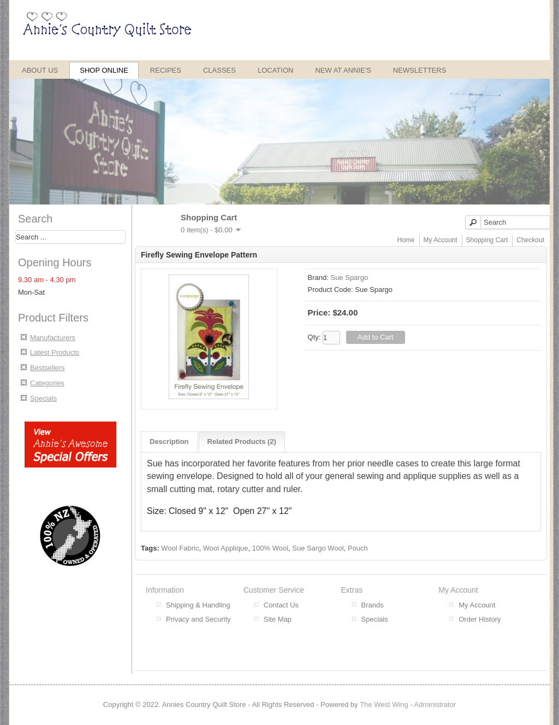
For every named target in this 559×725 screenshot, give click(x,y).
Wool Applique (225, 548)
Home (406, 240)
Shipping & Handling (198, 605)
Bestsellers (47, 368)
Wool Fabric (180, 548)
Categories (47, 383)
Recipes (165, 70)
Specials (43, 398)
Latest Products (54, 352)
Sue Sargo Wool (317, 548)
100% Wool (270, 548)
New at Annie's (343, 70)
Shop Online (104, 70)
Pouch (358, 548)
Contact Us (281, 605)
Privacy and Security (198, 619)
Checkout (530, 240)
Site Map (278, 619)
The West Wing (384, 704)
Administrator (435, 704)
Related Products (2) (241, 441)
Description (169, 441)
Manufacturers (52, 338)
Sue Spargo (349, 277)
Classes (219, 70)
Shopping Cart (487, 240)
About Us (40, 70)
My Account (440, 240)
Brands (372, 605)
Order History (480, 619)
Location (276, 70)
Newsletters (420, 70)
